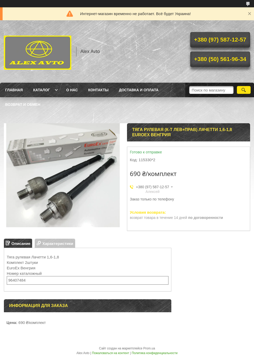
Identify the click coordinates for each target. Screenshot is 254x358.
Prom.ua (149, 348)
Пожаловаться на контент (110, 353)
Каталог (41, 90)
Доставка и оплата (139, 90)
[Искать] (244, 90)
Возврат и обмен (22, 104)
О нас (72, 90)
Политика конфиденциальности (155, 353)
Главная (14, 90)
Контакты (98, 90)
